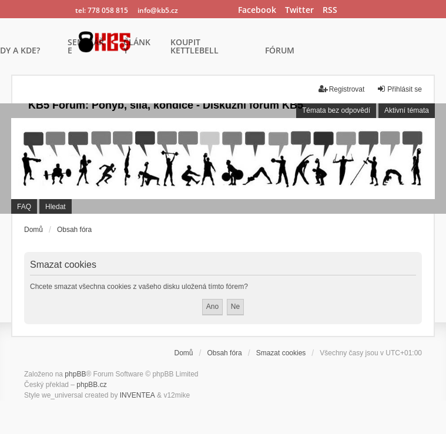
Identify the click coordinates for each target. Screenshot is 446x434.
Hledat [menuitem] (55, 207)
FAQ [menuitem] (24, 207)
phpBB (75, 374)
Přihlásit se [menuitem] (399, 89)
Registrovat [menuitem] (341, 89)
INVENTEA (137, 395)
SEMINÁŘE (86, 47)
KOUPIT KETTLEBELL (194, 47)
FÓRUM (279, 51)
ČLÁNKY (136, 47)
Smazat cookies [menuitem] (281, 353)
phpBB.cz (91, 385)
